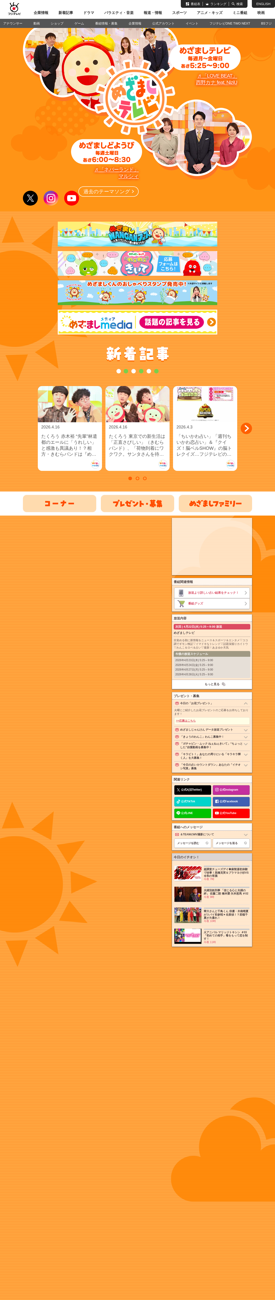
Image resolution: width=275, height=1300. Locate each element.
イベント (192, 23)
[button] (246, 428)
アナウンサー (12, 23)
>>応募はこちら (186, 720)
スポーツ (179, 13)
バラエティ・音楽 (119, 13)
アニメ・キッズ (210, 13)
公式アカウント (163, 23)
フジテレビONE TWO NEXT (229, 23)
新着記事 (65, 13)
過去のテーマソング (106, 191)
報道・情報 (153, 13)
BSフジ (266, 23)
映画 (261, 13)
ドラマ (88, 13)
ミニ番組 (240, 13)
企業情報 (41, 13)
